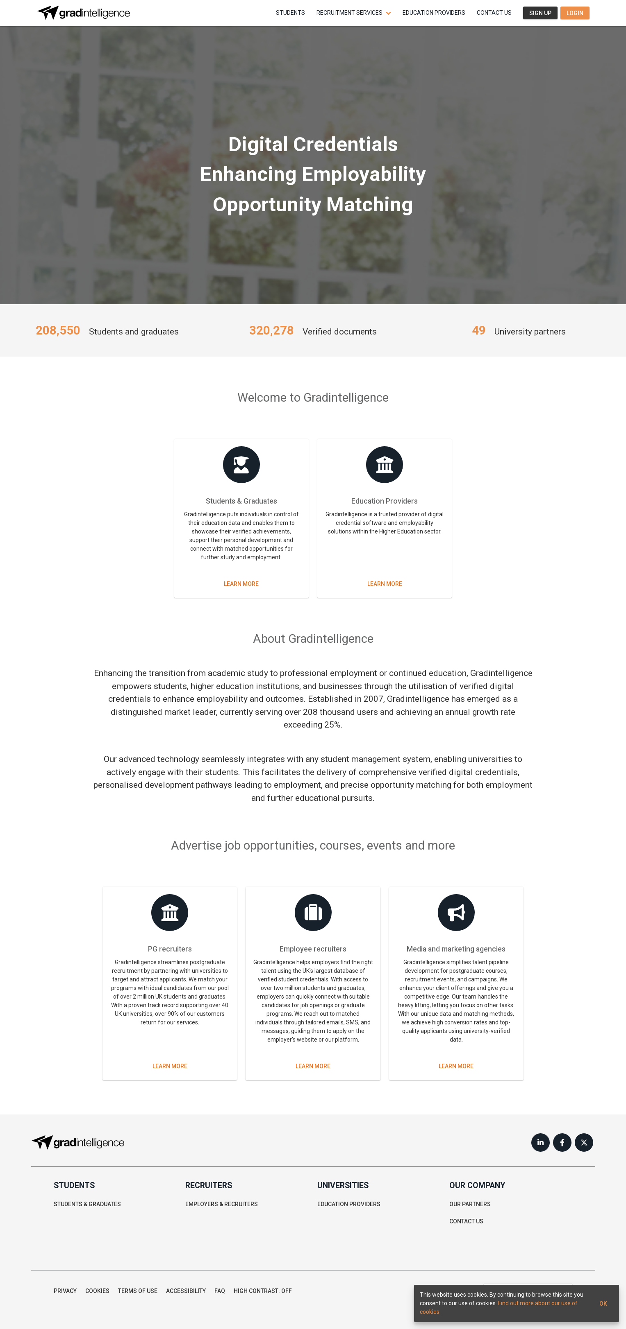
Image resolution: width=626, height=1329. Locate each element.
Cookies (97, 1291)
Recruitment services (349, 12)
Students (290, 12)
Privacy (65, 1291)
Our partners (470, 1204)
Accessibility (186, 1291)
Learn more (241, 584)
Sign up (540, 13)
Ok (603, 1303)
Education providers (434, 12)
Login (575, 13)
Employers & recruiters (221, 1204)
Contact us (494, 12)
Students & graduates (87, 1204)
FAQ (219, 1291)
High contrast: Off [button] (263, 1291)
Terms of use (137, 1291)
